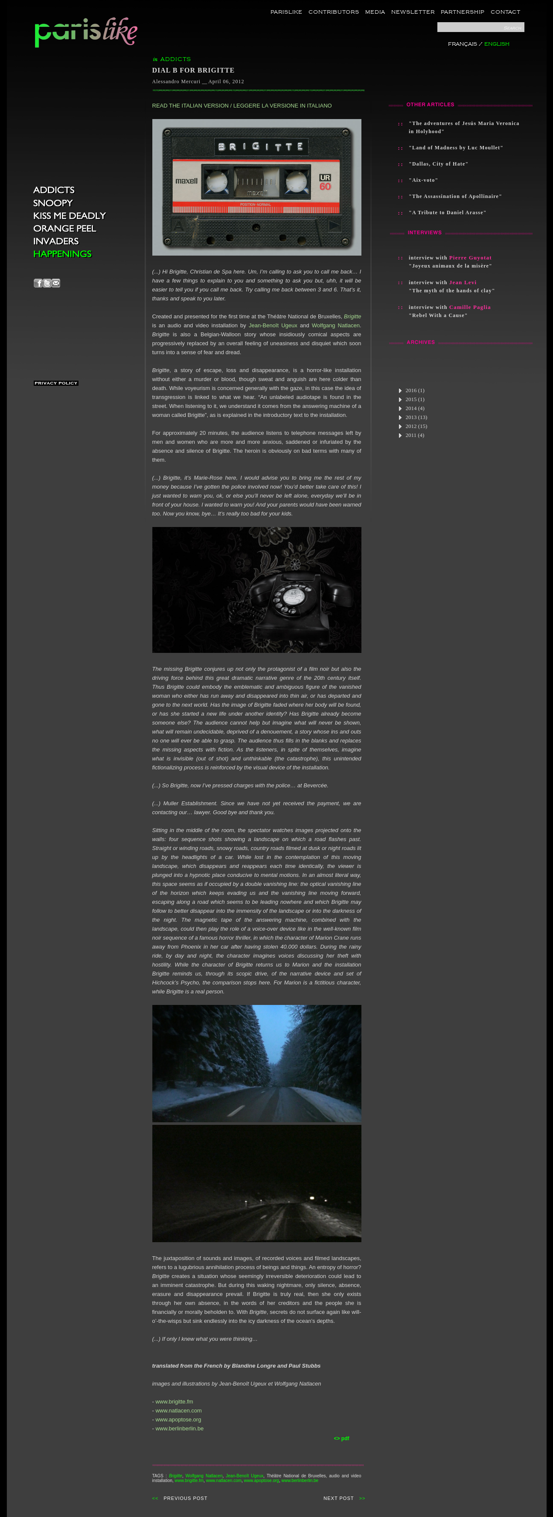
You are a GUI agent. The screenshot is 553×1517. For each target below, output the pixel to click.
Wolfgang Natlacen (336, 325)
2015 (411, 399)
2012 (413, 426)
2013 (413, 417)
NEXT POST (338, 1498)
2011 (411, 435)
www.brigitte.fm (174, 1401)
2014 (411, 408)
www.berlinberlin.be (179, 1428)
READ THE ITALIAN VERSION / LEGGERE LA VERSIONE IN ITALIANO (242, 105)
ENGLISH (496, 44)
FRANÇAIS (462, 44)
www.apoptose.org (178, 1419)
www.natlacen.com (178, 1410)
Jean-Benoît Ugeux (273, 325)
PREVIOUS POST (186, 1498)
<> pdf (341, 1438)
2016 (411, 390)
